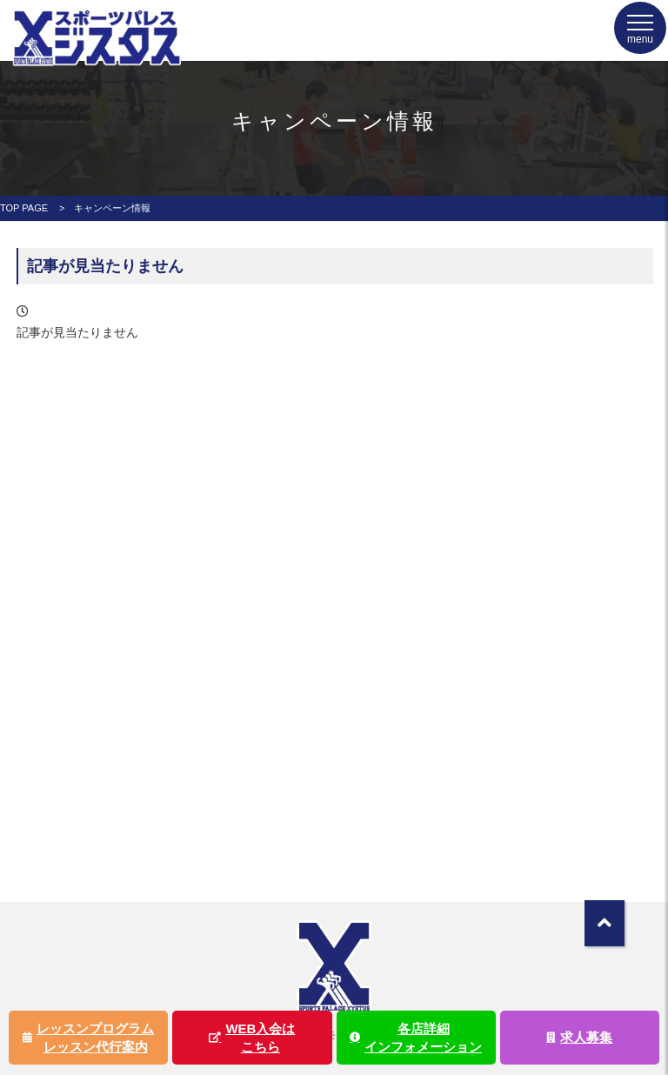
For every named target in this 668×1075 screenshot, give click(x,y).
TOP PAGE (24, 208)
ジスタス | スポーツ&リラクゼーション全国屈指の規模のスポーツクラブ (95, 58)
